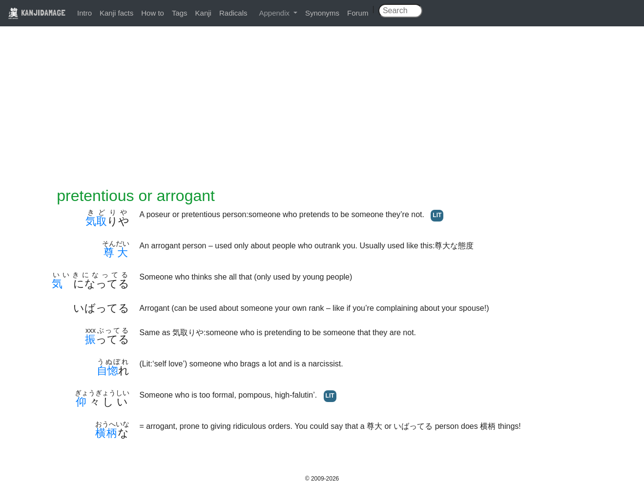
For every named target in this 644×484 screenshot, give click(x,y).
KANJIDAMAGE (36, 12)
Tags (179, 13)
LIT (437, 215)
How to (152, 13)
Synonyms (322, 13)
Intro (84, 13)
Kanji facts (116, 13)
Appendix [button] (275, 13)
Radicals (233, 13)
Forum (357, 13)
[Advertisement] (322, 113)
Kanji (203, 13)
